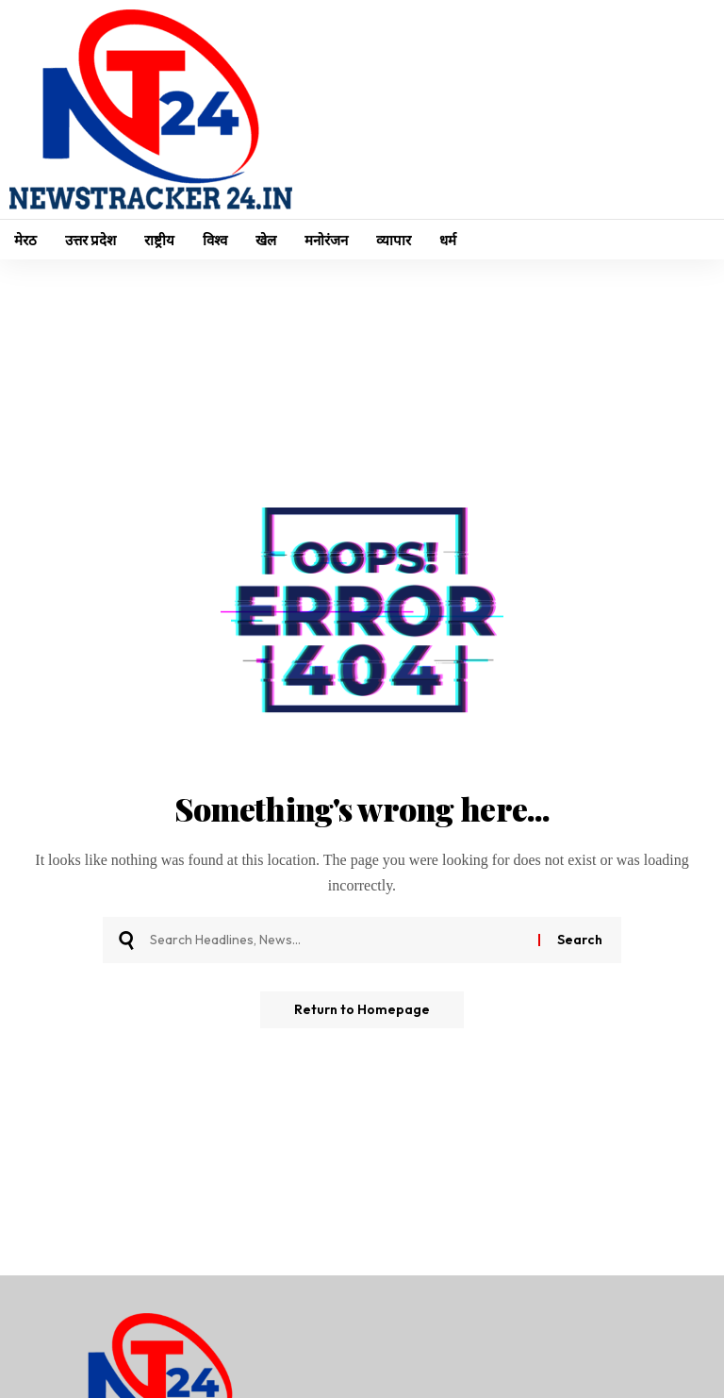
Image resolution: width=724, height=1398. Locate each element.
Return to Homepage (362, 1010)
